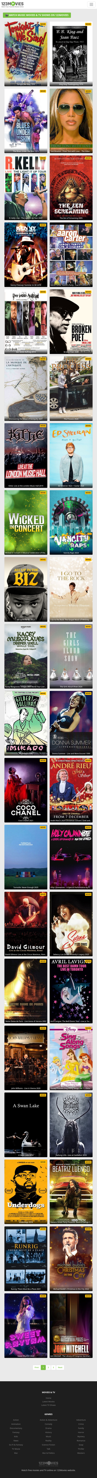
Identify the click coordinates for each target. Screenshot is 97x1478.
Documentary (16, 1428)
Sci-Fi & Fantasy (16, 1444)
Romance (81, 1440)
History (48, 1432)
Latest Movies (48, 1401)
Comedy (48, 1424)
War (16, 1453)
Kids (16, 1436)
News (16, 1440)
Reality (49, 1440)
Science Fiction (48, 1444)
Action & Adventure (48, 1420)
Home (48, 1398)
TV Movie (16, 1449)
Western (81, 1453)
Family (81, 1428)
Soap (81, 1444)
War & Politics (48, 1453)
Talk (48, 1449)
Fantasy (16, 1432)
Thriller (81, 1449)
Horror (81, 1432)
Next (60, 1367)
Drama (48, 1428)
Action (16, 1420)
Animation (16, 1424)
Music (48, 1436)
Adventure (81, 1420)
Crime (81, 1424)
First (37, 1367)
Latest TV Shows (48, 1405)
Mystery (81, 1436)
